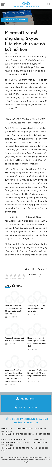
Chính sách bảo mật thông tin (26, 459)
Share (41, 276)
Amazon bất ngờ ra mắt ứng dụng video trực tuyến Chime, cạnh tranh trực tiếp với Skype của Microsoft (15, 375)
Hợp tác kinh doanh (27, 407)
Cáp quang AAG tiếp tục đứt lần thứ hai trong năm (36, 308)
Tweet (32, 274)
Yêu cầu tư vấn (28, 399)
